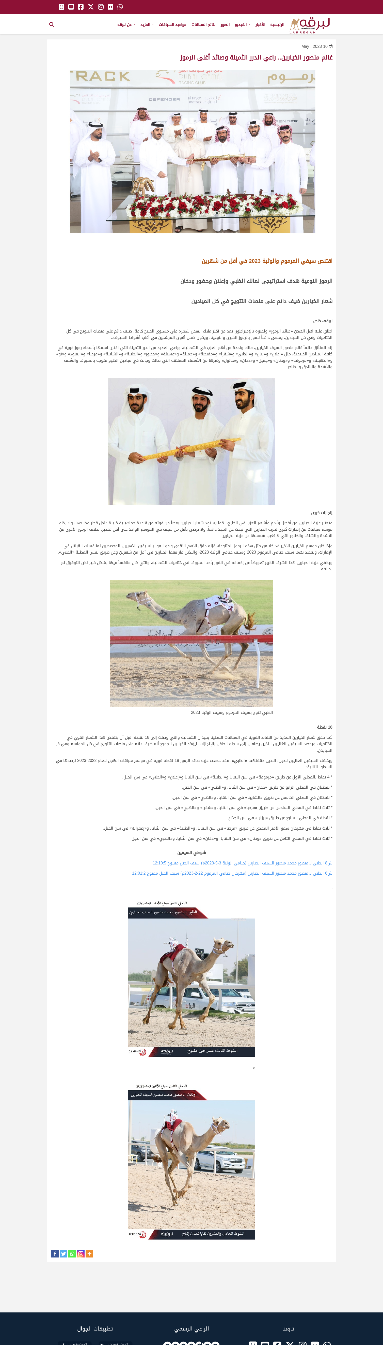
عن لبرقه (126, 24)
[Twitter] (63, 1253)
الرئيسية (277, 24)
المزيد (147, 24)
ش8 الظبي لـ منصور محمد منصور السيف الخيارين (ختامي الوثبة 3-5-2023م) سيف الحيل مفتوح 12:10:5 (242, 863)
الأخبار (260, 24)
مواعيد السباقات (172, 24)
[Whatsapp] (72, 1253)
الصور (225, 24)
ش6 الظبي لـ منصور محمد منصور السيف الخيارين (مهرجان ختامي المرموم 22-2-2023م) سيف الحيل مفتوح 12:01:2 (232, 873)
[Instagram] (81, 1253)
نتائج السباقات (204, 24)
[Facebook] (55, 1253)
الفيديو (242, 24)
